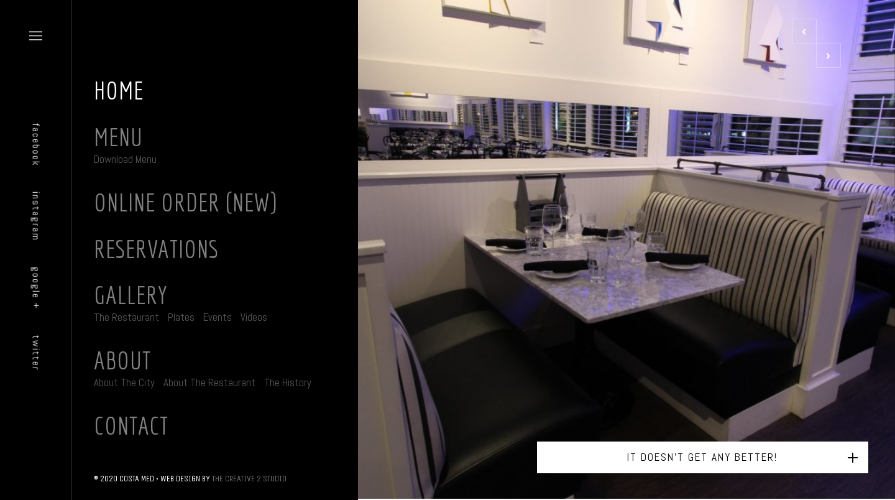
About (122, 360)
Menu (118, 137)
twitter (36, 353)
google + (36, 288)
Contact (131, 425)
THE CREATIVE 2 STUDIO (249, 478)
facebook (36, 145)
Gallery (131, 294)
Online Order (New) (185, 202)
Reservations (156, 248)
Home (119, 90)
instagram (36, 216)
